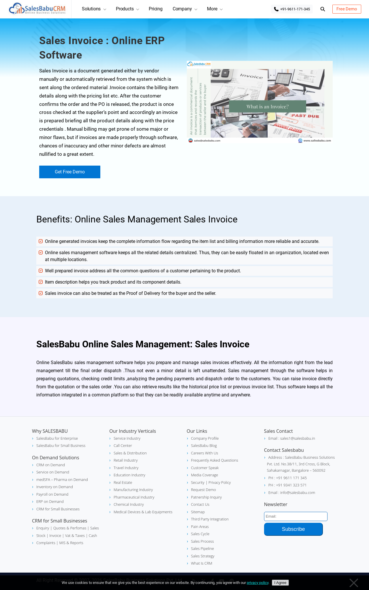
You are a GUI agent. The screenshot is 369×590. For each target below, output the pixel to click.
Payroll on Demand (52, 494)
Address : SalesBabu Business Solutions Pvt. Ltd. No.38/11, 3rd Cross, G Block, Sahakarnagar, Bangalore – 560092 (301, 464)
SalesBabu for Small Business (60, 445)
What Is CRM (201, 563)
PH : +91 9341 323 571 (287, 485)
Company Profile (205, 438)
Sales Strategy (202, 556)
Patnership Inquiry (206, 497)
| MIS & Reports (69, 542)
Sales (94, 528)
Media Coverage (204, 474)
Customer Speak (205, 467)
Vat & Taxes (74, 535)
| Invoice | (55, 535)
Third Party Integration (210, 519)
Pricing (156, 9)
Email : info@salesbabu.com (291, 492)
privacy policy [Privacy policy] (257, 582)
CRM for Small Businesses (58, 509)
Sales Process (202, 541)
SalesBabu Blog (204, 445)
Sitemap (198, 511)
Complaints (45, 542)
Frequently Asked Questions (214, 460)
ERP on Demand (50, 501)
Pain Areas (200, 526)
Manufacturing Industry (133, 489)
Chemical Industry (129, 504)
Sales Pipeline (202, 548)
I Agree (280, 582)
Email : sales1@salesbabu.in (291, 438)
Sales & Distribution (130, 453)
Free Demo (346, 9)
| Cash (91, 535)
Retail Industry (126, 460)
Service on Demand (52, 472)
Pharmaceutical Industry (134, 497)
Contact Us (200, 504)
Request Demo (203, 489)
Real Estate (123, 482)
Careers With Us (204, 453)
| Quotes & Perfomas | (69, 528)
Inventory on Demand (54, 486)
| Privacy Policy (218, 482)
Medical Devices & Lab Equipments (143, 511)
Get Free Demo (70, 172)
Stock (41, 535)
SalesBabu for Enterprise (57, 438)
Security (197, 482)
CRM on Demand (50, 464)
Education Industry (129, 474)
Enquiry (42, 528)
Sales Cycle (200, 533)
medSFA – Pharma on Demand (62, 479)
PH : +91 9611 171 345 (287, 477)
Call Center (123, 445)
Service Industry (127, 438)
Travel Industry (126, 467)
